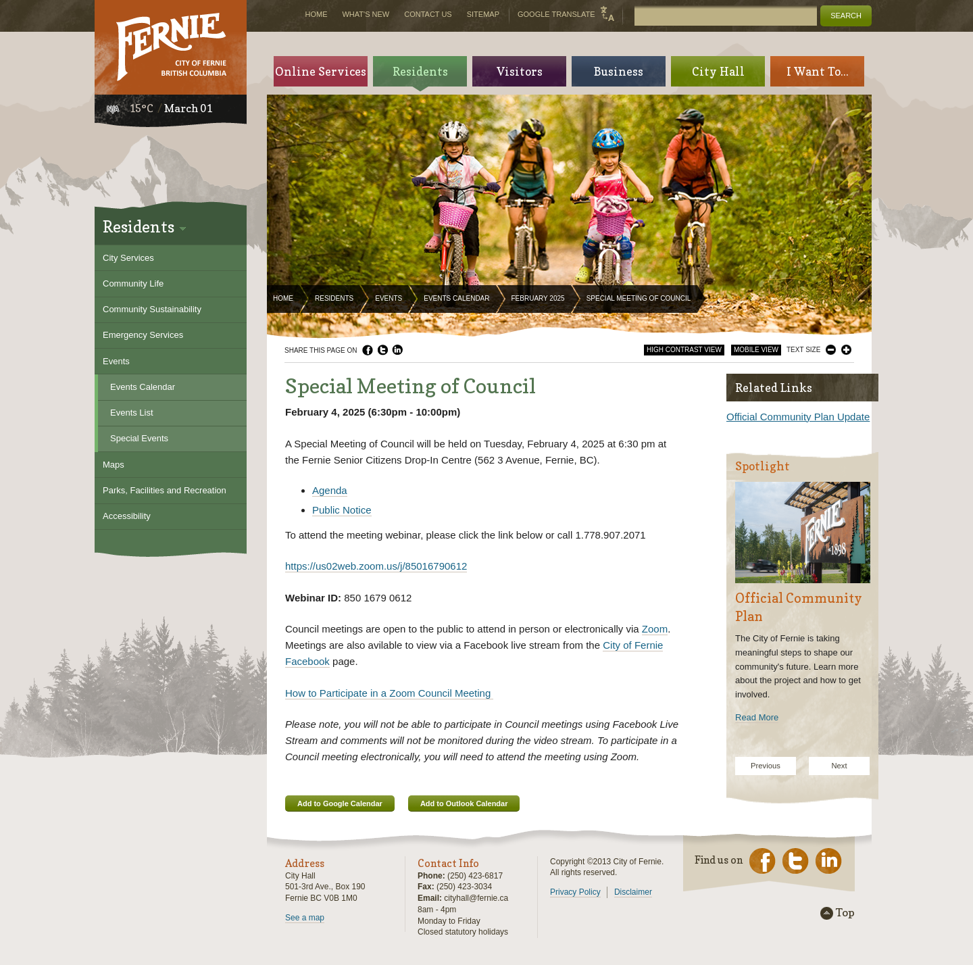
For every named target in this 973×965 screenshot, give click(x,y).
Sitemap (483, 14)
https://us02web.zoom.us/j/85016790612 (376, 566)
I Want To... (818, 71)
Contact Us (428, 14)
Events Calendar (456, 298)
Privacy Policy (575, 892)
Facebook (367, 350)
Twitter (382, 350)
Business (618, 71)
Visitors (520, 71)
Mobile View (756, 349)
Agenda (329, 490)
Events (388, 298)
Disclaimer (633, 892)
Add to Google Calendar (339, 803)
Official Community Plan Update (798, 416)
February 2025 (538, 298)
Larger (846, 350)
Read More (756, 717)
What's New (365, 14)
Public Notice (342, 510)
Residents (334, 298)
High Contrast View (684, 349)
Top (845, 913)
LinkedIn (397, 350)
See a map (304, 917)
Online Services (320, 71)
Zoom (655, 629)
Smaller (831, 350)
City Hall (718, 71)
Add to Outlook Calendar (464, 803)
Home (283, 298)
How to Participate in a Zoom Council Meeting (389, 693)
